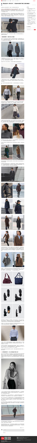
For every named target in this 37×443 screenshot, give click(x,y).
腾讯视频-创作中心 (21, 437)
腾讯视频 (23, 437)
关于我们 (2, 441)
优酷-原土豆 (26, 437)
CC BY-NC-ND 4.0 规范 (18, 440)
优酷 (24, 437)
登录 (5, 432)
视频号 (18, 437)
